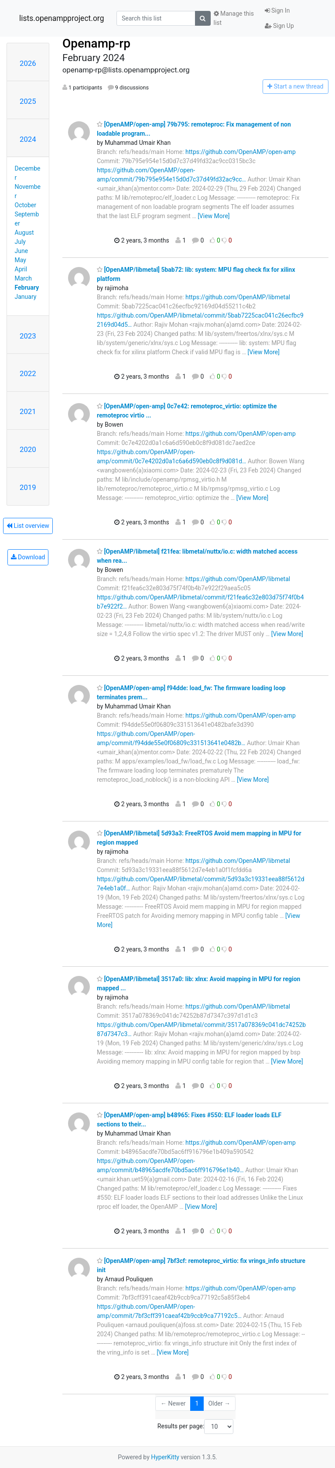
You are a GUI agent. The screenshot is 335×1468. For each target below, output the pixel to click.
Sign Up (279, 25)
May (20, 260)
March (23, 278)
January (26, 296)
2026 (28, 63)
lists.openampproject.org (61, 18)
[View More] (213, 215)
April (21, 269)
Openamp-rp (96, 43)
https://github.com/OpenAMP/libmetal (237, 297)
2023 (28, 336)
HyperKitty (165, 1457)
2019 (28, 487)
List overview (28, 525)
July (20, 241)
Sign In (277, 10)
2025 (28, 101)
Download (28, 557)
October (25, 205)
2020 (28, 449)
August (24, 232)
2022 (28, 373)
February (27, 287)
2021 (28, 411)
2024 (28, 139)
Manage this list (234, 18)
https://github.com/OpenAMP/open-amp (240, 151)
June (21, 250)
